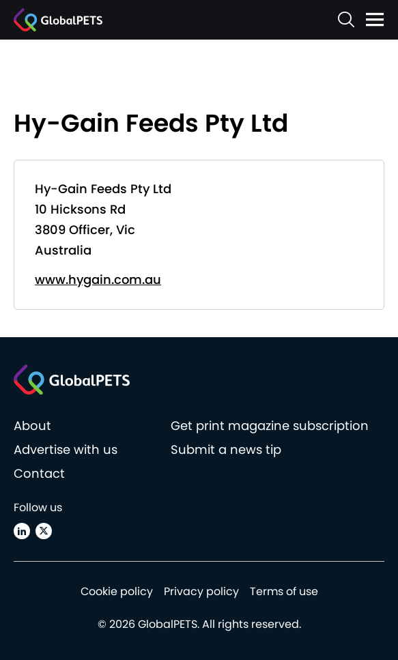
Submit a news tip (226, 449)
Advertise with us (65, 449)
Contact (39, 473)
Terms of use (284, 591)
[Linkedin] (22, 531)
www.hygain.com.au (98, 279)
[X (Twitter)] (43, 531)
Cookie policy (117, 591)
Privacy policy (201, 591)
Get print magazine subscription (270, 425)
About (32, 425)
